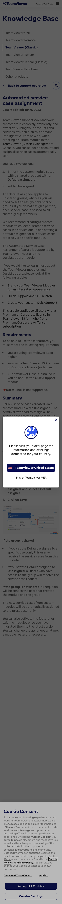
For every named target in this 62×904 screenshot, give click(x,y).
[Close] (56, 420)
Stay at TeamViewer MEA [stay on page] (31, 477)
